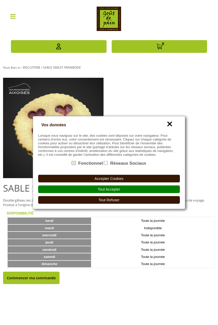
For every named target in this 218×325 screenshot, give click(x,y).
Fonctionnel (90, 162)
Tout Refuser (108, 200)
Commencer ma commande (31, 277)
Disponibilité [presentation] (20, 213)
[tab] (20, 213)
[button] (59, 46)
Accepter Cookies (109, 179)
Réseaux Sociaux (128, 162)
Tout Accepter (109, 189)
